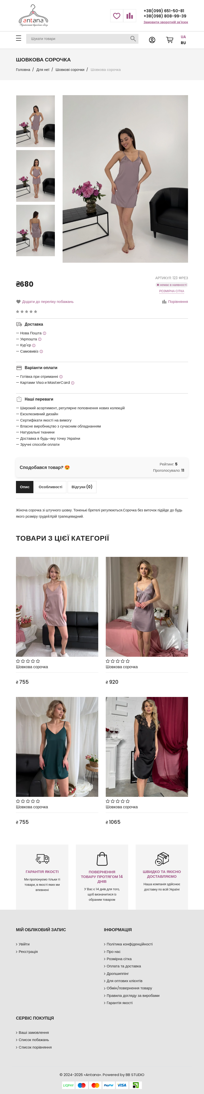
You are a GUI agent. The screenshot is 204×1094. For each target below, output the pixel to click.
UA (183, 36)
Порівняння (175, 301)
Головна (23, 69)
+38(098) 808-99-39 (165, 16)
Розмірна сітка (171, 291)
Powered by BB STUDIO (123, 1074)
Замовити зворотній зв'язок (166, 22)
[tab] (24, 487)
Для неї (42, 69)
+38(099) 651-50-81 (164, 11)
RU (183, 42)
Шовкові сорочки (70, 69)
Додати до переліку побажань (45, 301)
